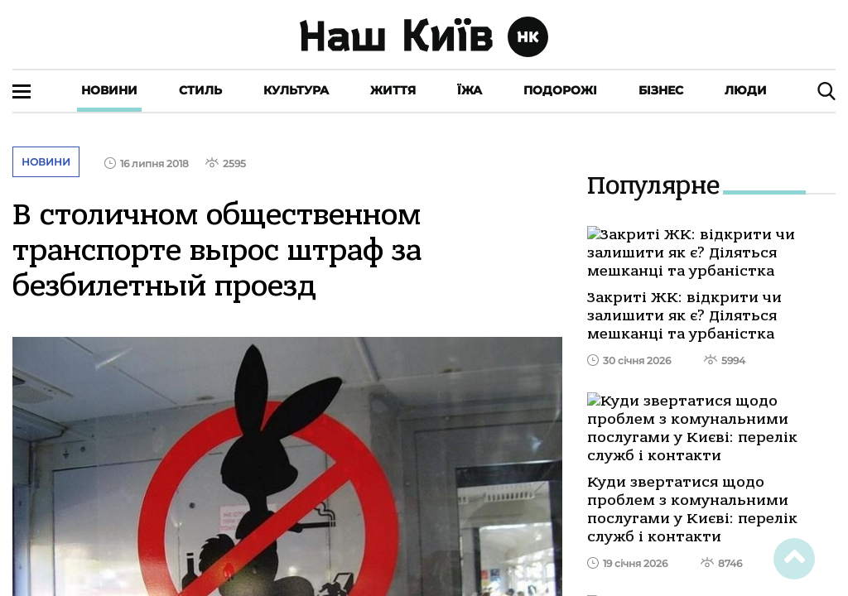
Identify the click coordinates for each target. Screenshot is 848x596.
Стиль (200, 90)
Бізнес (660, 90)
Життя (393, 90)
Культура (296, 90)
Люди (746, 90)
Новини (109, 90)
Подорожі (560, 90)
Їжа (469, 90)
